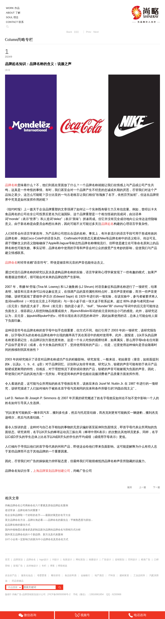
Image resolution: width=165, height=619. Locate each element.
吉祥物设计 (32, 565)
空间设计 (132, 559)
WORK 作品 (13, 8)
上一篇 (142, 487)
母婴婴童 (42, 575)
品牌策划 (18, 559)
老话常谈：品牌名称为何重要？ (22, 510)
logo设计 (43, 559)
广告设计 (106, 559)
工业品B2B (139, 575)
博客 (52, 565)
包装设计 (67, 559)
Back (69, 31)
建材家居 (124, 575)
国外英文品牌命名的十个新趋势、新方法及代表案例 (34, 534)
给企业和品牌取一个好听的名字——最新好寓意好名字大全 (38, 515)
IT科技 (112, 575)
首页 (7, 559)
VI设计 (55, 559)
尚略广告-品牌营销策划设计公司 (29, 594)
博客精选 (62, 565)
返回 (129, 487)
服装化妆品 (27, 575)
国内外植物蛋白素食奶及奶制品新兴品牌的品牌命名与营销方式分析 (43, 529)
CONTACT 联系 (15, 22)
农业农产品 (11, 575)
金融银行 (85, 575)
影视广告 (18, 565)
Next (96, 31)
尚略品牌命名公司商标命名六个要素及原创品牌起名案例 (36, 505)
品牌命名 (31, 559)
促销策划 (119, 559)
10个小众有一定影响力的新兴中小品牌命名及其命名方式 (36, 539)
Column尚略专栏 (19, 39)
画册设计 (93, 559)
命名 (8, 70)
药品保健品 (17, 580)
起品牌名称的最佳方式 (17, 524)
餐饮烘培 (55, 575)
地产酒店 (99, 575)
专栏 (44, 565)
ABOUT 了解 (13, 12)
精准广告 (145, 559)
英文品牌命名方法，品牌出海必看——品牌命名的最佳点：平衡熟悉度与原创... (49, 519)
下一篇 (156, 487)
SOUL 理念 (12, 17)
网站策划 (80, 559)
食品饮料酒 (70, 575)
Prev (88, 31)
